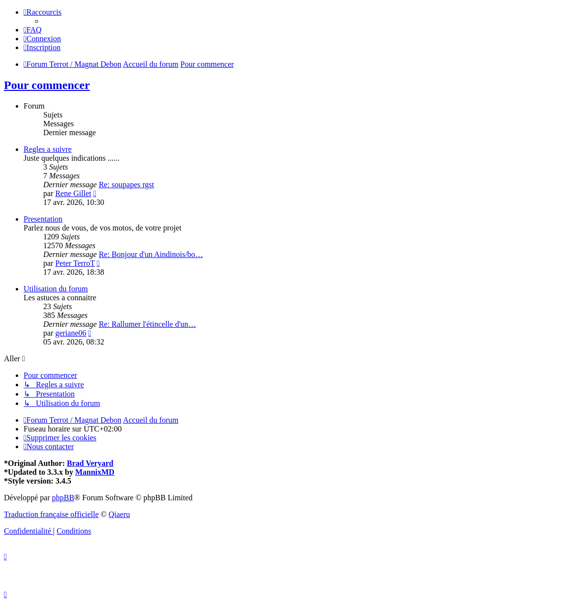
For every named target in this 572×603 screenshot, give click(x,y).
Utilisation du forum (56, 289)
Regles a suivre (48, 149)
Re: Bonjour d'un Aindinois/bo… (151, 254)
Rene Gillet (73, 193)
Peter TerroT (74, 263)
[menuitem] (33, 30)
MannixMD (94, 472)
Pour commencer (47, 85)
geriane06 (70, 333)
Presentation (43, 219)
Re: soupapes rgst (126, 184)
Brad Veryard (90, 463)
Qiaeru (119, 514)
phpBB (63, 497)
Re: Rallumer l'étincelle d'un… (147, 324)
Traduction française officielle (51, 514)
